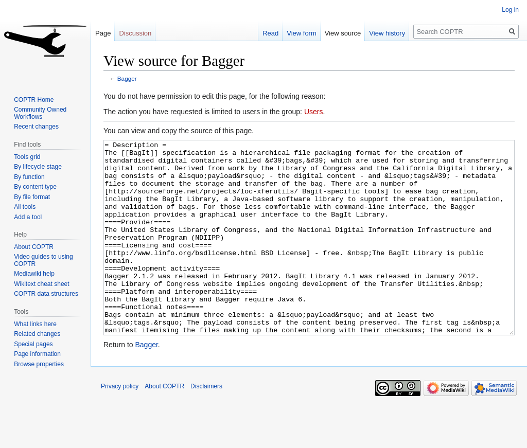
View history (387, 33)
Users (313, 111)
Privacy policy (119, 424)
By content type (35, 186)
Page (103, 33)
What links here (35, 324)
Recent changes (36, 126)
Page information (37, 353)
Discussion (135, 33)
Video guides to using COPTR (43, 260)
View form (302, 33)
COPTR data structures (46, 293)
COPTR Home (34, 99)
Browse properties (39, 364)
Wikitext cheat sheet (41, 284)
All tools (25, 206)
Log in (510, 9)
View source (343, 33)
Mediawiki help (34, 273)
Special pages (33, 344)
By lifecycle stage (38, 166)
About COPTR (34, 246)
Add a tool (28, 217)
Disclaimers (206, 424)
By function (29, 177)
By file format (32, 197)
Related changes (37, 333)
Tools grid (27, 156)
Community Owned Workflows (40, 113)
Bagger (127, 78)
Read (270, 33)
